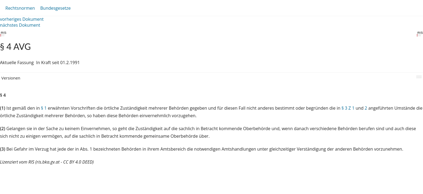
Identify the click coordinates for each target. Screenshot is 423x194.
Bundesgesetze (55, 8)
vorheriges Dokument (22, 19)
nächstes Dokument (20, 25)
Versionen (10, 78)
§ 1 (44, 108)
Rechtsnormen (20, 8)
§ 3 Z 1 (348, 108)
